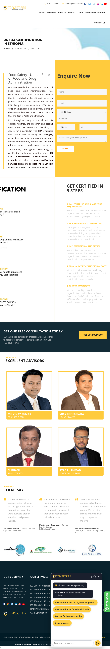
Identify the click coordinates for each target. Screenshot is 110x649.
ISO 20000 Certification (41, 605)
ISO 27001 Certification (41, 601)
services (62, 12)
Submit (66, 148)
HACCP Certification (39, 609)
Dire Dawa (31, 167)
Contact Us (99, 23)
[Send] (98, 643)
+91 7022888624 (53, 3)
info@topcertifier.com (72, 3)
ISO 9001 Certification (40, 585)
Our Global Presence (95, 12)
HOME (6, 48)
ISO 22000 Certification (41, 597)
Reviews (71, 12)
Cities (80, 12)
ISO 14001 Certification (41, 589)
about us (51, 12)
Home (42, 12)
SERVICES (20, 48)
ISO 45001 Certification (41, 593)
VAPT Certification (38, 612)
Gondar (41, 167)
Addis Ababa (18, 167)
